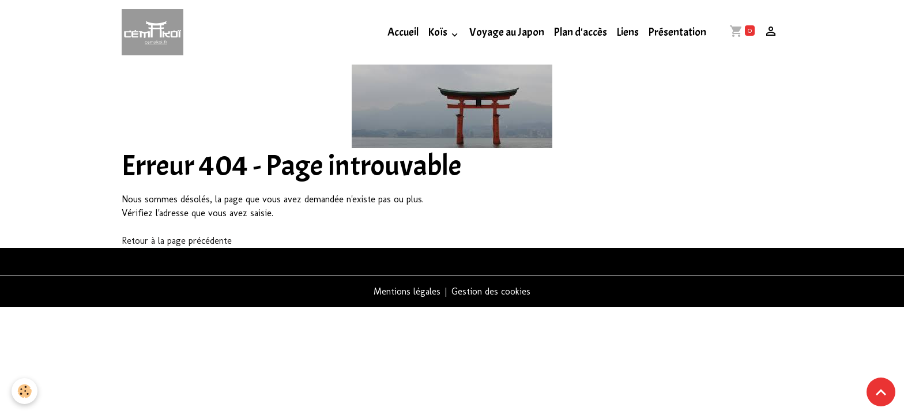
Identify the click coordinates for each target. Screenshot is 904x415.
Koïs (438, 32)
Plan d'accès (580, 32)
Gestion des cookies (490, 291)
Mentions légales (407, 291)
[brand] (155, 32)
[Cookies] (24, 391)
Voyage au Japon (506, 32)
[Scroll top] (881, 392)
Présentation (677, 32)
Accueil (403, 32)
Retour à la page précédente (177, 240)
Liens (627, 32)
